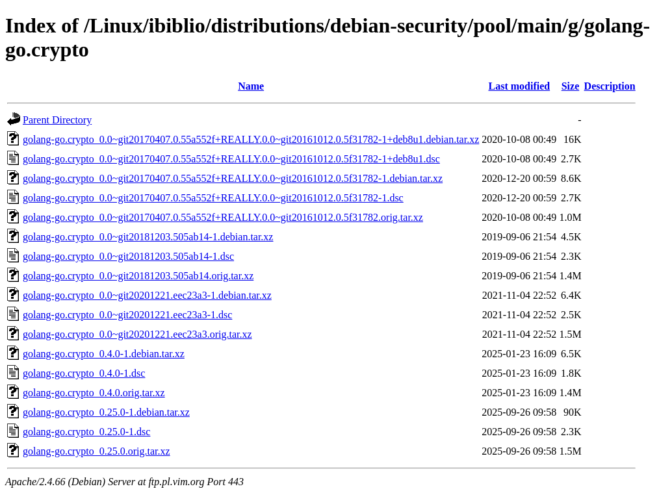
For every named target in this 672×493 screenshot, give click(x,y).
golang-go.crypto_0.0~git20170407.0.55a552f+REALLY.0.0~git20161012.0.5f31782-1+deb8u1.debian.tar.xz (251, 139)
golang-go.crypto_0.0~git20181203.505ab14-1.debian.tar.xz (148, 236)
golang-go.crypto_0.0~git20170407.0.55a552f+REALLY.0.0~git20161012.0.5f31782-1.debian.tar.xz (233, 178)
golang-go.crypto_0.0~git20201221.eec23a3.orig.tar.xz (137, 334)
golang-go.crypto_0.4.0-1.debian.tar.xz (104, 353)
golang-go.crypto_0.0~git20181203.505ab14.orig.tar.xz (138, 275)
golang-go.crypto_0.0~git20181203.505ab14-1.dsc (128, 256)
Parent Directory (57, 119)
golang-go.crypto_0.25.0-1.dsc (86, 431)
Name (251, 86)
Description (610, 86)
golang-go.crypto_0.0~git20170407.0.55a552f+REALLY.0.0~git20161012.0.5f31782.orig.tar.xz (223, 217)
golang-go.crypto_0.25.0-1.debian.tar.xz (106, 412)
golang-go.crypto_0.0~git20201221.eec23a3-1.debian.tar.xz (147, 295)
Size (571, 86)
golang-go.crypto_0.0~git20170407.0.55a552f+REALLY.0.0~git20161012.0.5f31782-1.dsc (213, 197)
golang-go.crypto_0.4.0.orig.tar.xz (94, 392)
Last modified (519, 86)
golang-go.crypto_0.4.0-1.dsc (84, 373)
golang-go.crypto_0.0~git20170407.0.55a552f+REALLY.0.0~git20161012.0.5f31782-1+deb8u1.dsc (231, 158)
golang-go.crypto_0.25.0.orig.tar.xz (96, 451)
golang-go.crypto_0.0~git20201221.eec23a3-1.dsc (127, 314)
